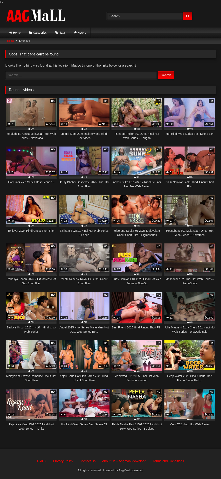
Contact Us (88, 461)
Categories (40, 32)
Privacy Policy (63, 461)
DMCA (41, 461)
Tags (63, 32)
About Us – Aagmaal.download (124, 461)
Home (17, 32)
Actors (82, 32)
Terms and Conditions (168, 461)
